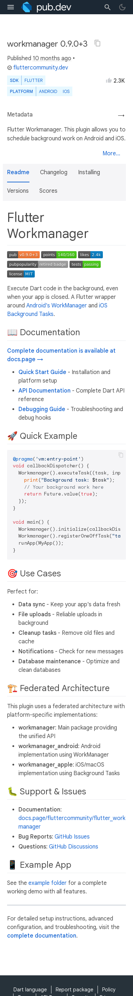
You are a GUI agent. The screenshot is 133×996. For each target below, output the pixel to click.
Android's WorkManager (56, 305)
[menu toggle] (10, 7)
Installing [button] (89, 172)
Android (48, 91)
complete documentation (41, 935)
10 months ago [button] (52, 58)
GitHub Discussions (73, 846)
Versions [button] (18, 190)
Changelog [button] (53, 172)
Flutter (33, 80)
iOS (66, 91)
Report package (74, 989)
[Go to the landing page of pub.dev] (46, 7)
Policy (109, 989)
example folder (47, 883)
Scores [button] (48, 190)
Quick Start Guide (42, 372)
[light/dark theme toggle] (122, 7)
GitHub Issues (72, 836)
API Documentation (44, 390)
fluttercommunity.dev (37, 67)
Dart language (30, 989)
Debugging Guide (41, 409)
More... (111, 153)
